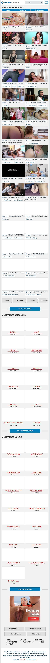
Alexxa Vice (42, 105)
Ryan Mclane (31, 86)
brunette (29, 30)
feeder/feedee (31, 276)
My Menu (46, 2)
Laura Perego (13, 556)
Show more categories (25, 431)
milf (36, 398)
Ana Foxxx (7, 200)
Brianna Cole (13, 520)
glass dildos (7, 257)
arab (36, 325)
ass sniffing (30, 162)
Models (9, 644)
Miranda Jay (36, 447)
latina (36, 380)
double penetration (13, 416)
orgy (13, 361)
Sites (41, 642)
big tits (21, 86)
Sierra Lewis (31, 295)
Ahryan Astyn (36, 484)
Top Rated (22, 10)
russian (36, 416)
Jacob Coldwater (13, 484)
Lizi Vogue (36, 538)
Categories (28, 642)
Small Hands (8, 238)
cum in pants (36, 629)
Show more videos (25, 309)
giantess (30, 219)
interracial (36, 343)
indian (13, 325)
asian (5, 49)
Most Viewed (39, 10)
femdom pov (7, 124)
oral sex (6, 219)
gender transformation (10, 295)
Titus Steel (13, 574)
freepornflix (23, 660)
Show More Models (25, 589)
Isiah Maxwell (18, 200)
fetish (13, 398)
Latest (8, 10)
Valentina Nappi (9, 276)
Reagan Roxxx (13, 465)
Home (10, 1)
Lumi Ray (13, 538)
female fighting (32, 238)
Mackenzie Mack (36, 556)
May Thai (30, 181)
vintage (13, 343)
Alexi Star (13, 502)
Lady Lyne (36, 520)
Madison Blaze (8, 162)
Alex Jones (18, 238)
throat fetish (16, 634)
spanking (6, 181)
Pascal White (31, 105)
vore (4, 30)
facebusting (14, 629)
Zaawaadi (39, 181)
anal (28, 67)
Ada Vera (36, 465)
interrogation (31, 257)
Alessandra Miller (32, 143)
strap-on (6, 67)
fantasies (36, 634)
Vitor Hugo (7, 86)
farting (5, 105)
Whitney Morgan (36, 502)
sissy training (31, 49)
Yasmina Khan (13, 447)
